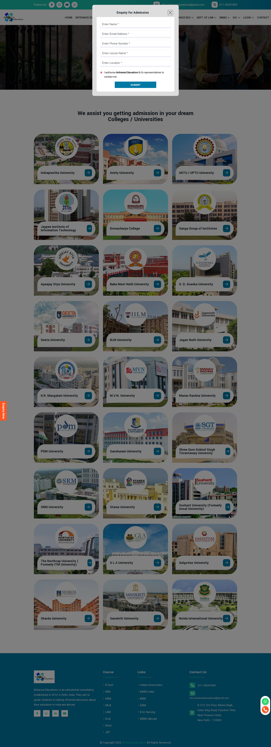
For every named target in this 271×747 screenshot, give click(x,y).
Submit (135, 84)
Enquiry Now (3, 411)
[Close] (170, 12)
